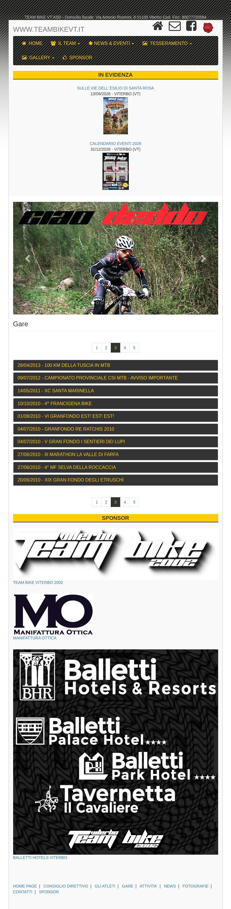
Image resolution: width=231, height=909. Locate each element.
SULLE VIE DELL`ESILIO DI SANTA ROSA (115, 88)
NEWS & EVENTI (111, 43)
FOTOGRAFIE (195, 886)
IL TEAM (65, 43)
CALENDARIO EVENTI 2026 (115, 143)
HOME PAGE (25, 886)
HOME (32, 43)
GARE (127, 886)
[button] (28, 258)
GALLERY (38, 57)
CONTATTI (23, 892)
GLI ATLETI (105, 886)
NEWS (170, 886)
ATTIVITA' (148, 886)
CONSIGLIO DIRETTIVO (65, 886)
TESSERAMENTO (167, 43)
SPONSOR (77, 57)
